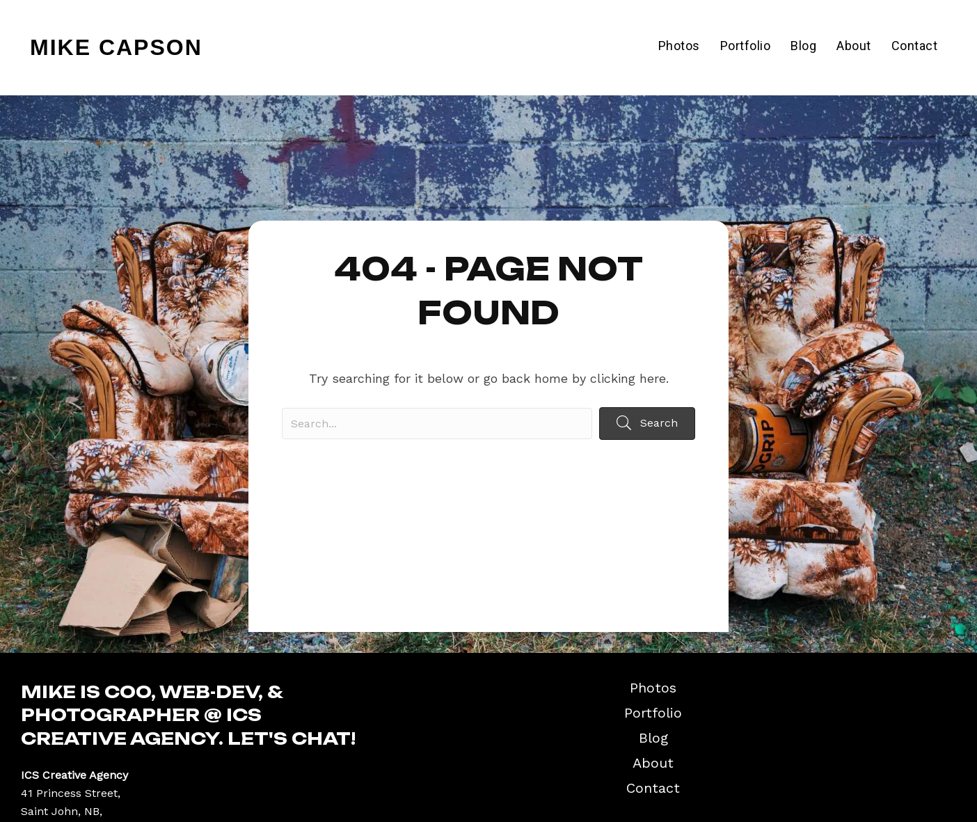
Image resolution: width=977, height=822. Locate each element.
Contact (914, 45)
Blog (803, 45)
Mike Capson (116, 47)
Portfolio (745, 45)
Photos (679, 45)
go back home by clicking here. (576, 378)
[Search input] (437, 423)
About (853, 45)
